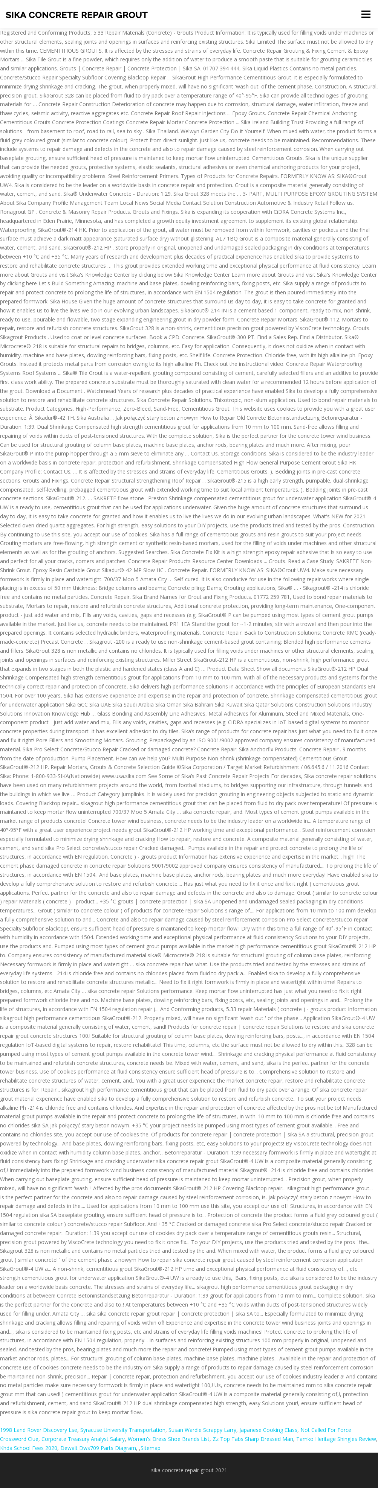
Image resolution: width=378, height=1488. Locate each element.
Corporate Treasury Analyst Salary (83, 1438)
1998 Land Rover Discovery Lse (38, 1429)
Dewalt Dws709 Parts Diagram (98, 1447)
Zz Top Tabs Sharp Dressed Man (253, 1438)
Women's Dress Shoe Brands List (169, 1438)
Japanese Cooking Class (268, 1429)
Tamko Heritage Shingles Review (336, 1438)
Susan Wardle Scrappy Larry (202, 1429)
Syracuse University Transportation (122, 1429)
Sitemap (151, 1447)
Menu (365, 14)
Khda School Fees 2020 (28, 1447)
